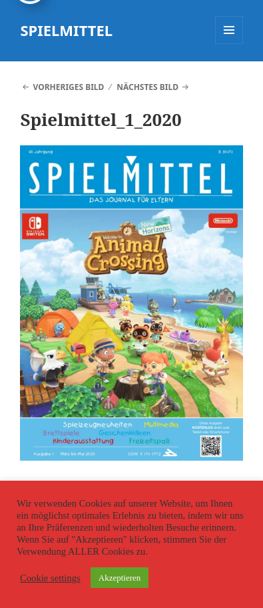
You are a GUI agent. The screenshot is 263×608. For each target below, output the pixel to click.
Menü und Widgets (229, 43)
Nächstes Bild (147, 87)
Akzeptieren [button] (120, 578)
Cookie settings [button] (50, 578)
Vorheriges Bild (69, 87)
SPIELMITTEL (66, 30)
